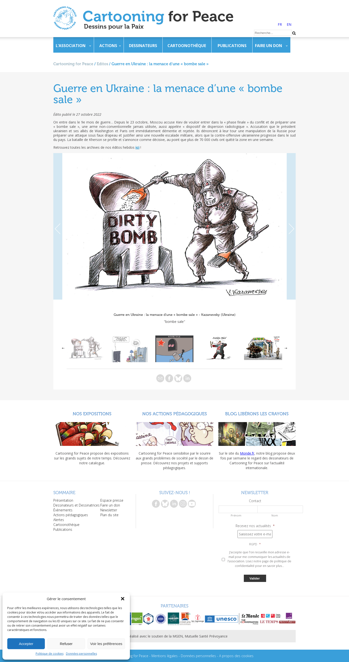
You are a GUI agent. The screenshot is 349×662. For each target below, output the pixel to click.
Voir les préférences (106, 644)
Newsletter (108, 510)
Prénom (236, 515)
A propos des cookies (236, 656)
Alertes (58, 519)
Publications (232, 45)
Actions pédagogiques (70, 515)
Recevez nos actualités (255, 526)
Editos (102, 64)
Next (291, 226)
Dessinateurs (143, 45)
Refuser (66, 644)
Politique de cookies (49, 654)
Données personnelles (81, 654)
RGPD (255, 544)
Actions (108, 45)
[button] (122, 598)
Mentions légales (164, 656)
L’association (71, 45)
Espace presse (111, 500)
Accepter (26, 644)
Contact (255, 501)
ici (137, 147)
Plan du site (109, 515)
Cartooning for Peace (73, 64)
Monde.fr (247, 453)
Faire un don (268, 45)
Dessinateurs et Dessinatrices (76, 505)
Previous (57, 226)
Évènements (62, 510)
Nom (274, 515)
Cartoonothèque (186, 45)
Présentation (63, 500)
